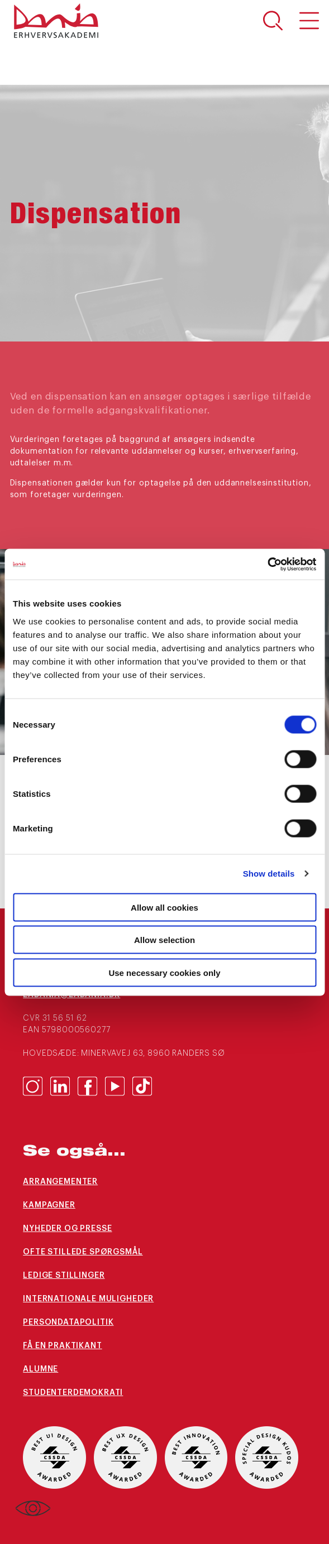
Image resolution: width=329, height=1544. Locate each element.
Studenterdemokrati (73, 1393)
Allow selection (164, 940)
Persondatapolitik (68, 1322)
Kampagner (49, 1205)
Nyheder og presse (67, 1229)
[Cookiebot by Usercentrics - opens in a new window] (267, 564)
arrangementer (60, 1182)
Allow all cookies (164, 907)
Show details (269, 873)
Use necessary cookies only (164, 972)
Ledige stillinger (63, 1276)
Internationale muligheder (88, 1299)
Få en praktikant (62, 1346)
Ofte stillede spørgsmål (82, 1252)
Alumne (40, 1369)
